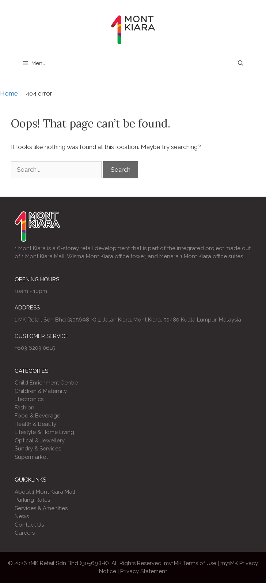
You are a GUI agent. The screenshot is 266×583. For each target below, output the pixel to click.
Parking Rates (32, 500)
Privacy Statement (143, 571)
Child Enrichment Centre (46, 382)
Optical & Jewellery (40, 440)
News (22, 516)
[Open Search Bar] (240, 63)
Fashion (24, 407)
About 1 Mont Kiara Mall (45, 492)
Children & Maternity (41, 391)
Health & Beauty (35, 424)
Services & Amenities (41, 508)
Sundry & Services (38, 448)
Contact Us (29, 524)
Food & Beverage (37, 415)
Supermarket (31, 457)
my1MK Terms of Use (190, 563)
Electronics (29, 399)
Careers (25, 533)
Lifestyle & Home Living (44, 432)
